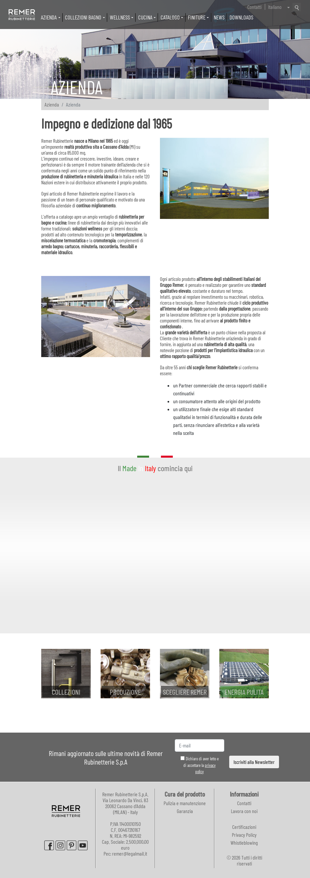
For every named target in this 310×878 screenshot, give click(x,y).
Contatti (254, 7)
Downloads (241, 17)
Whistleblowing (244, 842)
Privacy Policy (244, 835)
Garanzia (185, 811)
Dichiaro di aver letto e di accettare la (199, 765)
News (219, 17)
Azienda (52, 104)
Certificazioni (244, 827)
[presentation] (254, 745)
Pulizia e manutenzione (185, 803)
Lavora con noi (244, 811)
